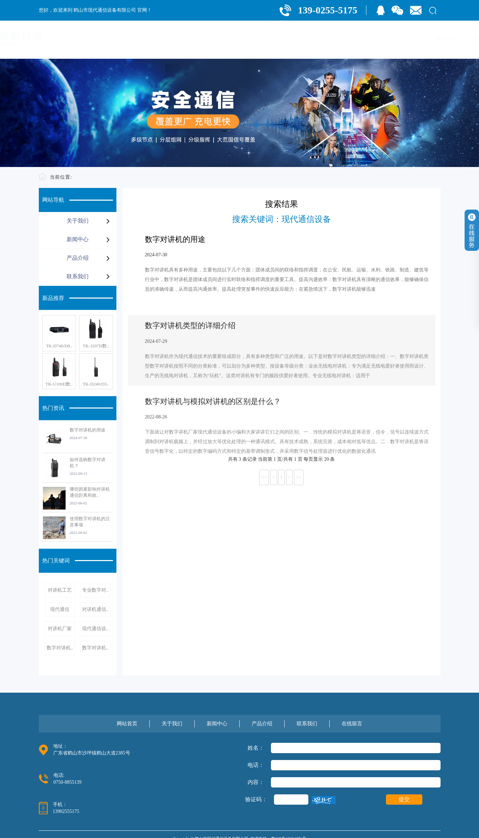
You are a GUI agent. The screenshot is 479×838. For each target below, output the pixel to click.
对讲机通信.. (95, 609)
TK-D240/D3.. (96, 384)
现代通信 (59, 609)
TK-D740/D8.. (59, 345)
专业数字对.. (95, 590)
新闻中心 (315, 39)
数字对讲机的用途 (87, 430)
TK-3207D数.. (96, 345)
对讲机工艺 (60, 590)
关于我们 (279, 39)
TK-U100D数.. (58, 384)
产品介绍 (351, 39)
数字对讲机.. (60, 647)
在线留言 (422, 39)
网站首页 (243, 39)
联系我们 (386, 39)
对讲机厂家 (60, 628)
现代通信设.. (95, 628)
